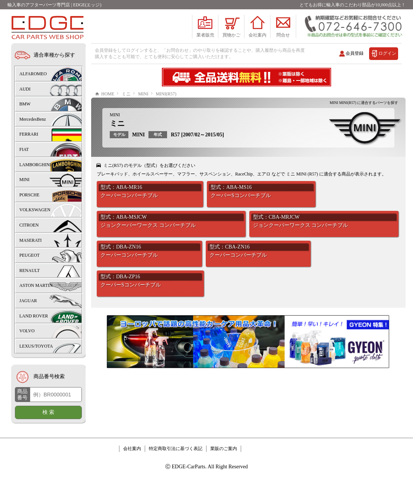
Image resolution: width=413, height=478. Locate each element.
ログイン (387, 53)
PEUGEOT (29, 255)
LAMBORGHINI (35, 164)
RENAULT (29, 270)
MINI (115, 114)
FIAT (24, 149)
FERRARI (28, 134)
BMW (25, 104)
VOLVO (27, 330)
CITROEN (29, 225)
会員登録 (355, 53)
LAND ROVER (33, 316)
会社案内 (132, 448)
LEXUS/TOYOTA (36, 346)
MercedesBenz (32, 119)
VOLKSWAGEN (34, 209)
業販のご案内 (223, 448)
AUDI (25, 89)
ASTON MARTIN (35, 285)
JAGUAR (28, 300)
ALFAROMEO (33, 73)
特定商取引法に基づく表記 (175, 448)
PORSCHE (29, 194)
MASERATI (30, 240)
